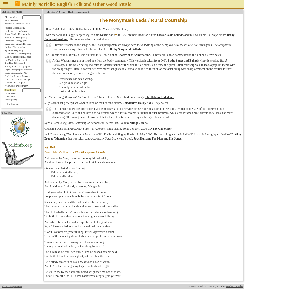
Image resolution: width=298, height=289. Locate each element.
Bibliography (11, 99)
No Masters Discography (17, 60)
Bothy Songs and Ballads (125, 49)
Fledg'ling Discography (16, 31)
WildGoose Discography (16, 85)
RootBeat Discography (15, 63)
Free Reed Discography (16, 37)
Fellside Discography (15, 27)
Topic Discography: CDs (16, 72)
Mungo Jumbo (138, 123)
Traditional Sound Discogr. (18, 79)
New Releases (11, 20)
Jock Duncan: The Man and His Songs (157, 138)
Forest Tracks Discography (18, 34)
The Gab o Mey (162, 128)
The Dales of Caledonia (159, 97)
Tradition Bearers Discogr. (17, 76)
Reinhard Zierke (234, 286)
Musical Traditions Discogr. (18, 56)
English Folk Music (12, 11)
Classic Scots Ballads (170, 35)
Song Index (10, 90)
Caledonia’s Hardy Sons (138, 103)
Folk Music (51, 12)
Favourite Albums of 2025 (17, 23)
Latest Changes (12, 104)
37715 (116, 29)
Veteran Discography (15, 82)
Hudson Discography (15, 47)
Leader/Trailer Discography (18, 53)
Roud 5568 (52, 29)
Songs (62, 12)
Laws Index (10, 96)
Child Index (10, 93)
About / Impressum (12, 286)
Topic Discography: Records (18, 69)
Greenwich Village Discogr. (18, 44)
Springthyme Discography (17, 66)
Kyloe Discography (14, 50)
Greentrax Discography (16, 40)
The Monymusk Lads (102, 35)
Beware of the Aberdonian (134, 54)
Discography (11, 17)
